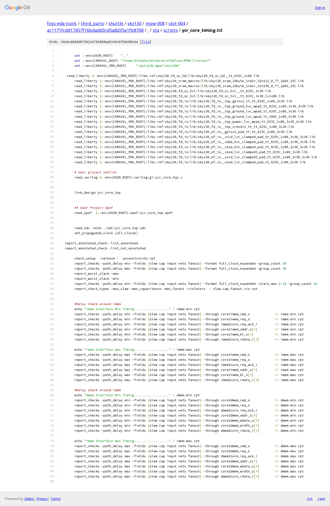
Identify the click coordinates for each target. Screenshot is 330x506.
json (321, 498)
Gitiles (29, 498)
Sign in (320, 7)
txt (310, 498)
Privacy (42, 498)
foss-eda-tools (62, 23)
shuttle (115, 23)
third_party (92, 23)
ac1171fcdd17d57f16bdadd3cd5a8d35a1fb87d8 (95, 30)
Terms (56, 498)
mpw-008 (155, 23)
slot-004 (177, 23)
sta (156, 30)
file (146, 42)
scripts (170, 30)
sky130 (134, 23)
